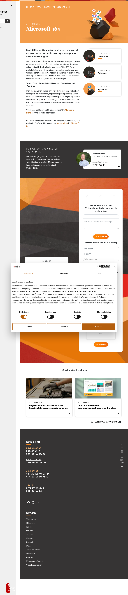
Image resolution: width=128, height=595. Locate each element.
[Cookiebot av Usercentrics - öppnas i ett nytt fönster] (99, 266)
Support (43, 558)
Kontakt (9, 47)
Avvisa (29, 327)
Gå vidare (104, 247)
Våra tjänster (12, 28)
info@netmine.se (50, 478)
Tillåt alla (98, 327)
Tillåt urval (64, 327)
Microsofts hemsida (48, 121)
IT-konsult (44, 539)
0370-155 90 (47, 476)
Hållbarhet (44, 570)
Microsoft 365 (75, 7)
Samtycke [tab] (28, 273)
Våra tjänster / (58, 7)
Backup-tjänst (45, 135)
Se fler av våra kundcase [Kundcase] (105, 438)
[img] (121, 470)
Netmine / (45, 7)
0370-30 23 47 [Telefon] (103, 176)
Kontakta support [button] (16, 588)
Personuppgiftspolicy (49, 577)
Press (42, 562)
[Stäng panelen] (115, 266)
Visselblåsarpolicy (47, 581)
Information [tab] (64, 273)
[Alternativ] (104, 228)
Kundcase (10, 33)
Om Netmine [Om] (104, 360)
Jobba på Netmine (47, 566)
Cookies (43, 573)
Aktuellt (11, 43)
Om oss (10, 38)
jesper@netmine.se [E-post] (105, 173)
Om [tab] (99, 273)
